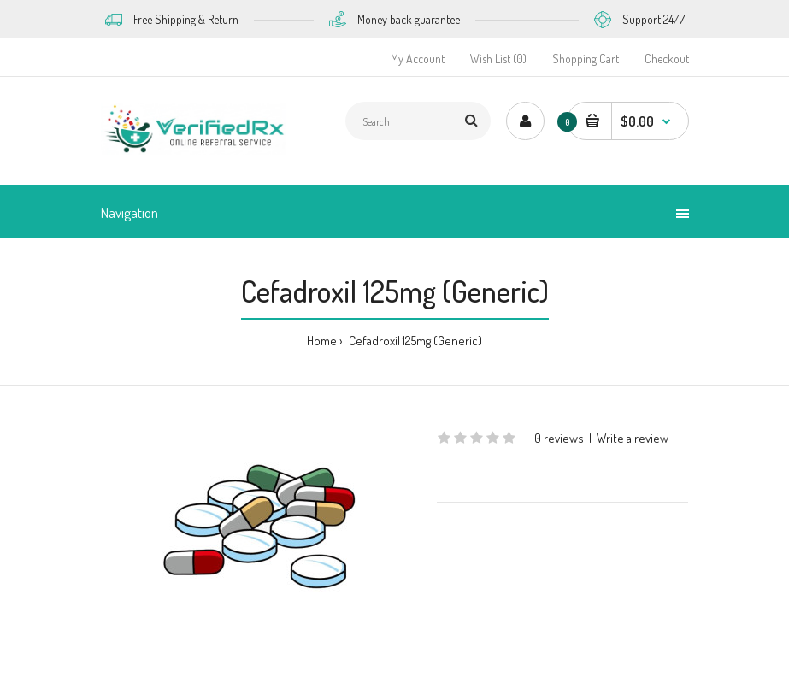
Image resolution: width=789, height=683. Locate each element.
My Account (418, 58)
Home (322, 341)
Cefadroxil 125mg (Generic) (414, 341)
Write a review (632, 438)
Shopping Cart (585, 58)
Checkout (667, 58)
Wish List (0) (498, 58)
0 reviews (559, 438)
